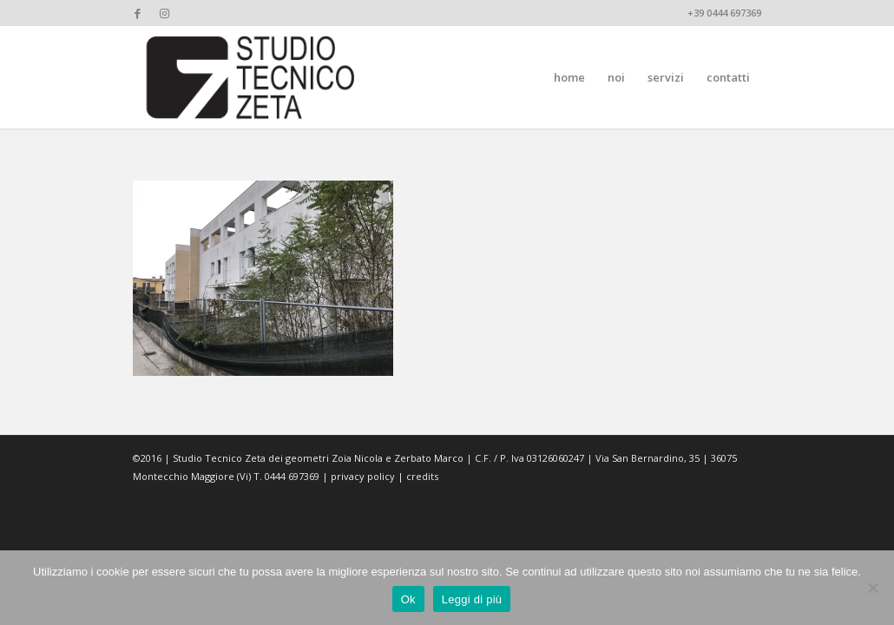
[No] (872, 587)
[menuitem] (569, 77)
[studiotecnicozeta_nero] (251, 77)
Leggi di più (472, 599)
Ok (408, 599)
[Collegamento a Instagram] (164, 13)
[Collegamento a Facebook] (137, 13)
